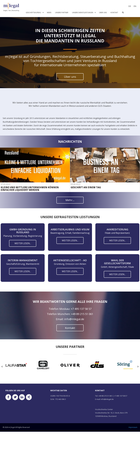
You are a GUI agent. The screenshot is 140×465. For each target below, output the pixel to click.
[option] (16, 371)
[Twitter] (15, 402)
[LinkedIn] (22, 402)
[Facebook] (8, 402)
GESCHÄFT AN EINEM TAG (86, 187)
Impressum (133, 432)
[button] (2, 371)
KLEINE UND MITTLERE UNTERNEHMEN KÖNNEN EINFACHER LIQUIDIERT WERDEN (30, 188)
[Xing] (29, 402)
